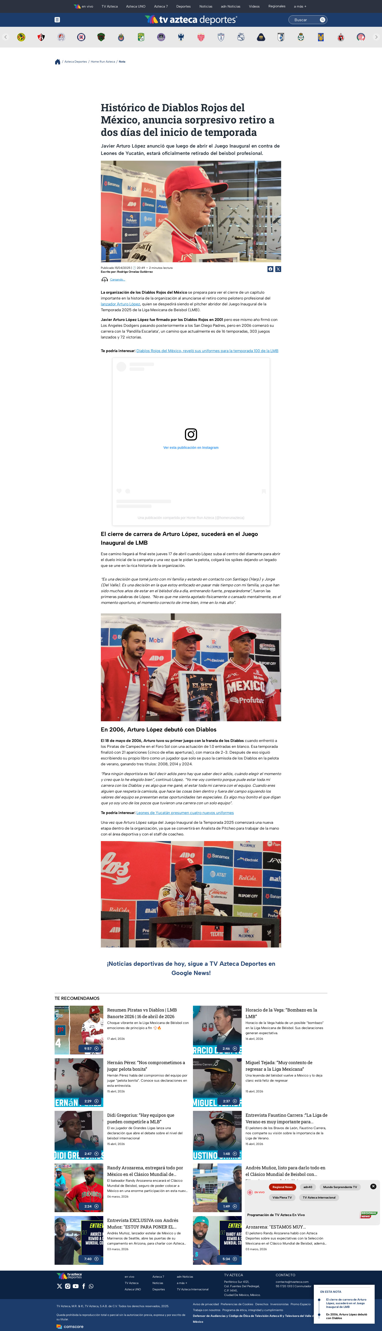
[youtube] (76, 1287)
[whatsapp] (91, 1287)
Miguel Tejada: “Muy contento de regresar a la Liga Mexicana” (279, 1065)
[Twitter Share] (278, 269)
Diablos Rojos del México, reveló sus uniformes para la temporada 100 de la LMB (207, 350)
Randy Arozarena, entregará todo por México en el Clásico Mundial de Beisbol (145, 1171)
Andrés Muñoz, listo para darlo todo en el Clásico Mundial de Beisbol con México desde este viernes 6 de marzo (285, 1171)
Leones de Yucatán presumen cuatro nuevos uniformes (185, 812)
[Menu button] (74, 20)
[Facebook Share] (270, 269)
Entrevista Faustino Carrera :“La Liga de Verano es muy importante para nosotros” (286, 1118)
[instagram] (68, 1287)
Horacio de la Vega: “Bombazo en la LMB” (281, 1013)
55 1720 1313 (284, 1286)
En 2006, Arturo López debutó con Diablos (346, 1316)
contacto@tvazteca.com (292, 1282)
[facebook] (84, 1287)
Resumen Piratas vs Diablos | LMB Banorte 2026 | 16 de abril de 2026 (142, 1013)
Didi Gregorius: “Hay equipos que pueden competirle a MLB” (140, 1118)
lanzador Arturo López (120, 304)
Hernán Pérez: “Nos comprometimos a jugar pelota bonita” (146, 1065)
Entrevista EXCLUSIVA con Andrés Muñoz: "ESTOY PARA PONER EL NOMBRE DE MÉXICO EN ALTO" (142, 1223)
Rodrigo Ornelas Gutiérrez (135, 271)
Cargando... (117, 279)
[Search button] (322, 19)
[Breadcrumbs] (60, 62)
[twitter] (60, 1287)
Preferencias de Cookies (237, 1304)
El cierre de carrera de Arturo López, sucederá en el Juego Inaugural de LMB (346, 1303)
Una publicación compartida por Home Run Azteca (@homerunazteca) (191, 518)
